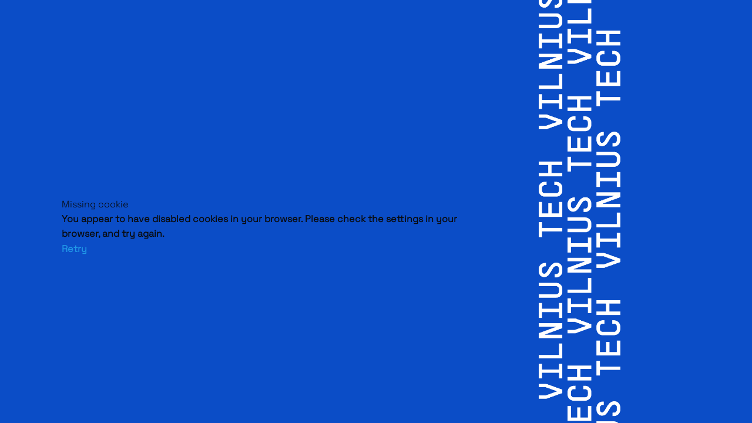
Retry (74, 249)
